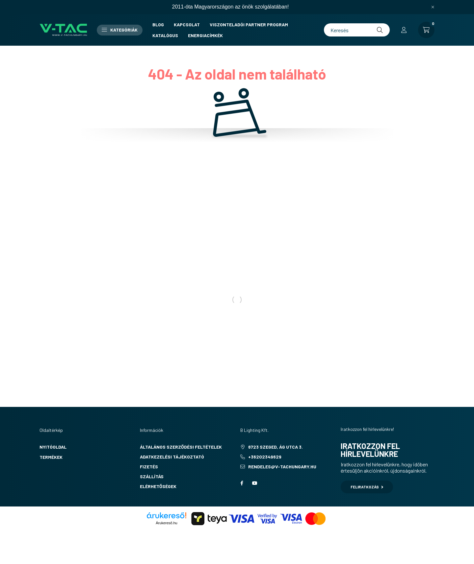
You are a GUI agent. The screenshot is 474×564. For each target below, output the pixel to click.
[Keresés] (357, 29)
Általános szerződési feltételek (181, 447)
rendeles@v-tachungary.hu (282, 466)
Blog (158, 24)
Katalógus (165, 35)
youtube (254, 483)
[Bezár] (433, 7)
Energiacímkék (205, 35)
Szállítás (152, 476)
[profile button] (404, 30)
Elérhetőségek (158, 486)
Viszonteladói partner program (249, 24)
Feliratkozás (367, 486)
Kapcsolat (187, 24)
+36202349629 (264, 456)
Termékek (51, 457)
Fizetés (149, 466)
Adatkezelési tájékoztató (172, 456)
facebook (241, 483)
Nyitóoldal (53, 447)
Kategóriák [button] (120, 30)
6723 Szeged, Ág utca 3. (275, 447)
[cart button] (426, 30)
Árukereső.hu (166, 523)
